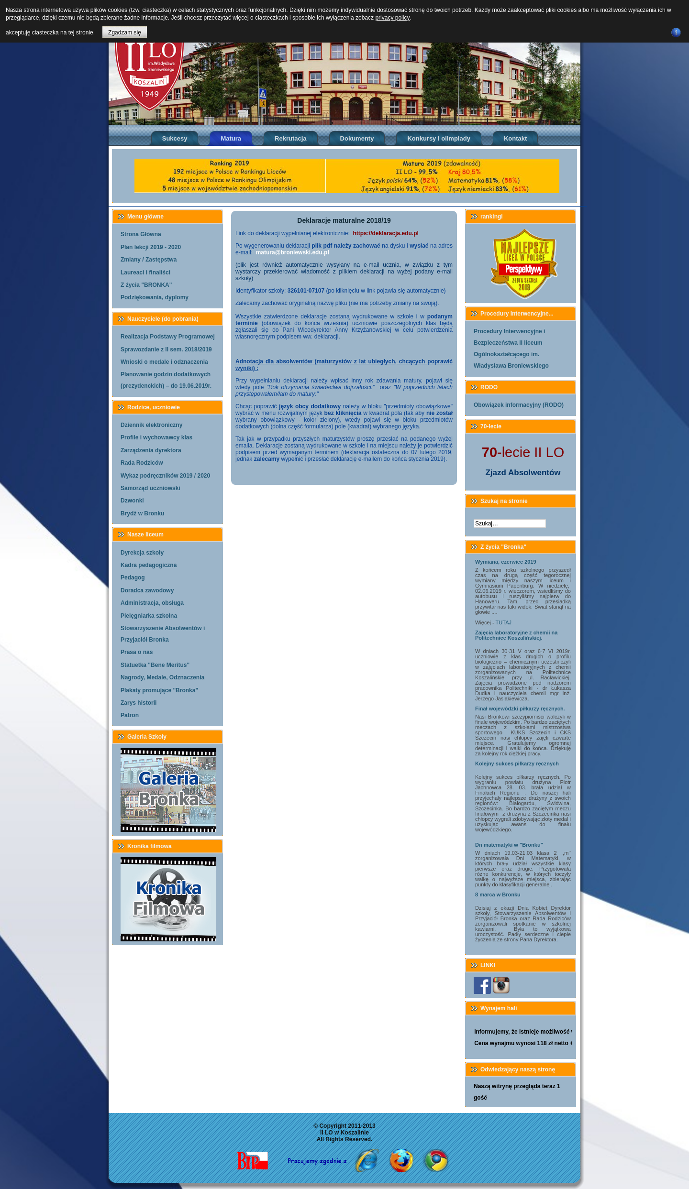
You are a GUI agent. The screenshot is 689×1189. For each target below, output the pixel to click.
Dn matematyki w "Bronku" (509, 845)
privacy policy (392, 17)
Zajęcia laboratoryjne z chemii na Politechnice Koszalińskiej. (516, 635)
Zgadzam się (124, 32)
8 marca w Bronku (498, 894)
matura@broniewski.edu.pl (292, 252)
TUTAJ (503, 622)
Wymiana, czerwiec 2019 (505, 562)
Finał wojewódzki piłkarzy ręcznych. (520, 708)
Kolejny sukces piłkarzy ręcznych (517, 763)
